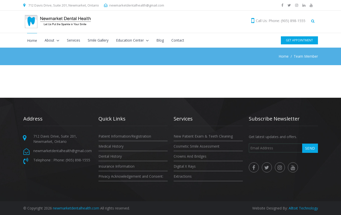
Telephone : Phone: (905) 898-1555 (61, 160)
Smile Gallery (98, 40)
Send (310, 148)
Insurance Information (116, 166)
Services (73, 40)
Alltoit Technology (303, 208)
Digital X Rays (185, 166)
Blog (160, 40)
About (50, 40)
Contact (177, 40)
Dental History (110, 156)
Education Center (130, 40)
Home (32, 40)
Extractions (183, 176)
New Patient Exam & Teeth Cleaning (203, 136)
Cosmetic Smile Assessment (196, 146)
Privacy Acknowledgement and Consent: (130, 176)
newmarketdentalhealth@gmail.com (136, 5)
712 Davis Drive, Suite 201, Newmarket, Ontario (63, 5)
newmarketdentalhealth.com (76, 208)
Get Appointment (299, 40)
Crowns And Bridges (190, 156)
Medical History (111, 146)
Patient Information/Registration (124, 136)
